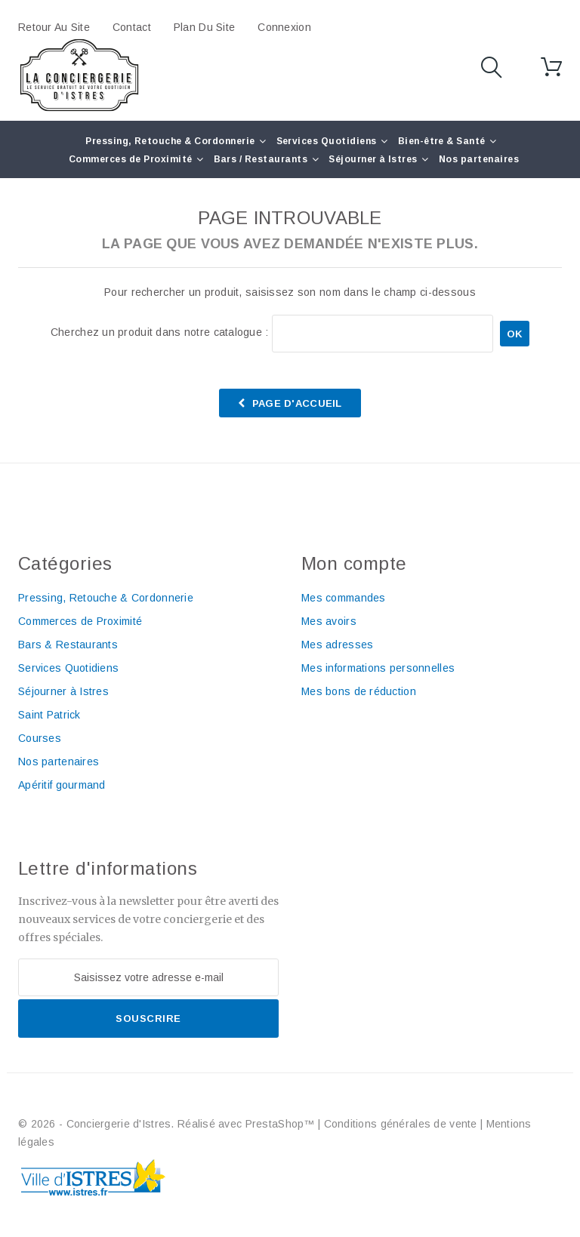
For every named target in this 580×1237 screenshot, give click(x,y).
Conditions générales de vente (400, 1124)
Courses (39, 738)
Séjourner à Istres (373, 159)
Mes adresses (337, 645)
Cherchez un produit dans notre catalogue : (160, 332)
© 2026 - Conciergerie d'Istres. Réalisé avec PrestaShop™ (168, 1124)
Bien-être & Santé (442, 141)
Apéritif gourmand (62, 785)
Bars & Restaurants (68, 645)
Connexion (284, 27)
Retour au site (54, 27)
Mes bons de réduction (358, 691)
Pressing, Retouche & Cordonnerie (170, 141)
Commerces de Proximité (131, 159)
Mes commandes (343, 598)
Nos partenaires (479, 159)
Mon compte (354, 563)
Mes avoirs (328, 621)
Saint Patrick (49, 715)
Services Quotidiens (326, 141)
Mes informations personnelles (378, 668)
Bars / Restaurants (261, 159)
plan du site (204, 27)
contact (132, 27)
